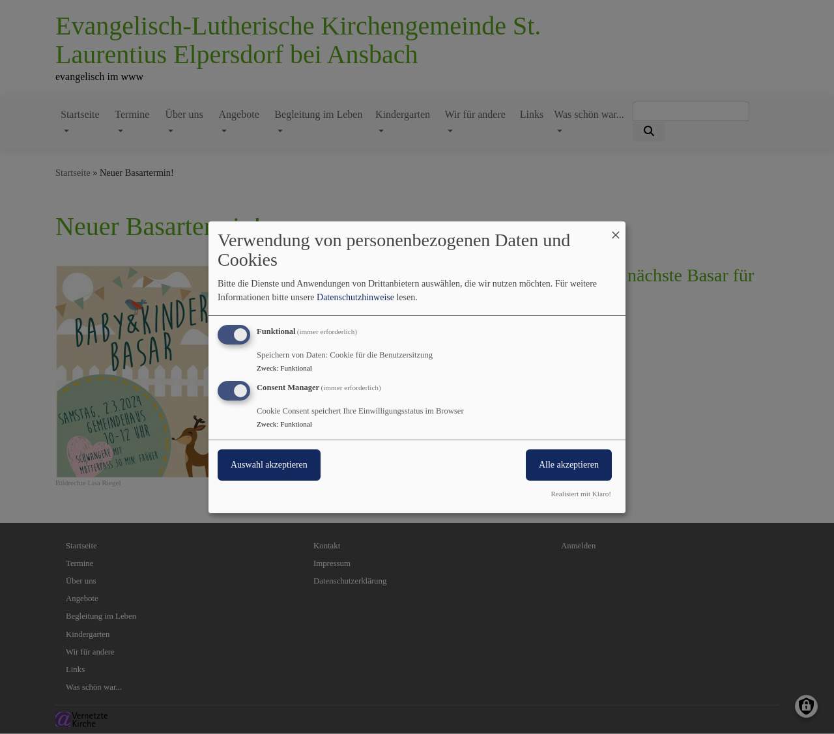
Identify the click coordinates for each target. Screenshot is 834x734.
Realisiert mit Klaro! (581, 494)
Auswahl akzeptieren (269, 465)
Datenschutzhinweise (355, 297)
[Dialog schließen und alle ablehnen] (616, 229)
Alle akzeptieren (569, 465)
